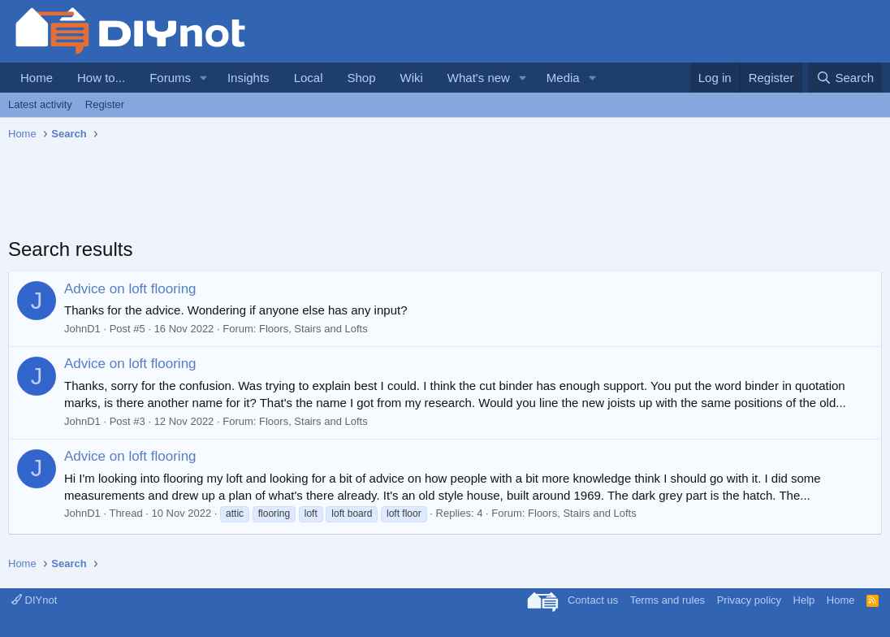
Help (804, 600)
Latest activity (40, 104)
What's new (478, 77)
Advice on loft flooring (130, 289)
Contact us (593, 600)
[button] (203, 78)
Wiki (411, 77)
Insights (248, 77)
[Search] (845, 78)
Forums (170, 77)
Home (36, 77)
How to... (101, 77)
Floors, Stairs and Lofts (313, 329)
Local (308, 77)
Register (104, 104)
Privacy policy (749, 600)
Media (563, 77)
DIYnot (34, 600)
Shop (361, 77)
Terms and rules (667, 600)
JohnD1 (82, 329)
